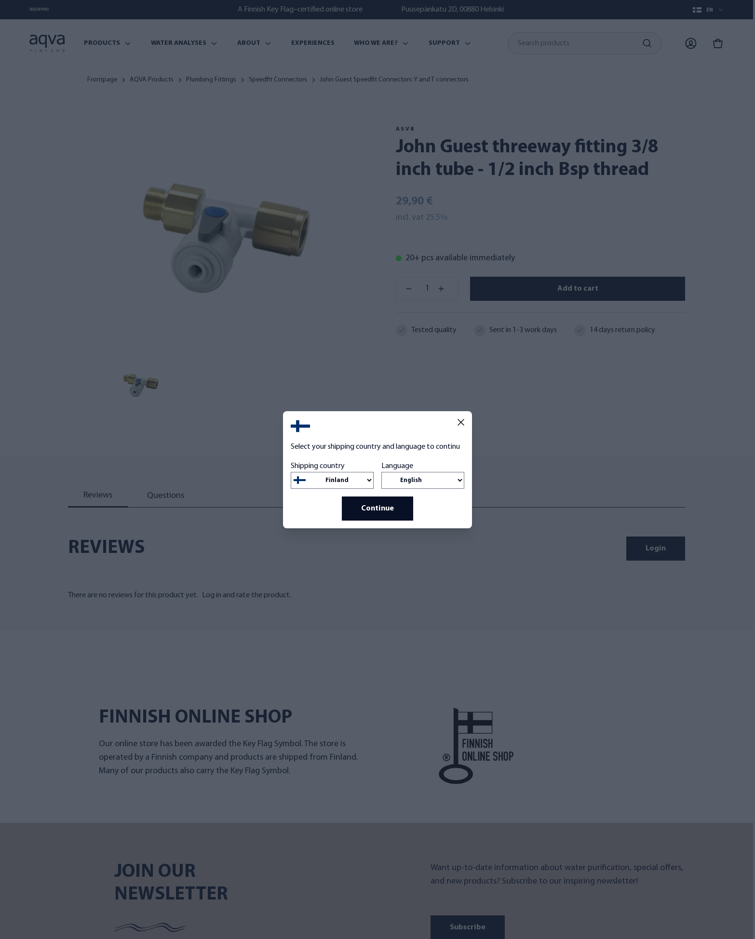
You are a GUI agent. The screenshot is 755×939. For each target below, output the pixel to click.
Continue (377, 508)
